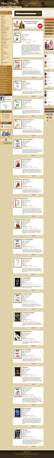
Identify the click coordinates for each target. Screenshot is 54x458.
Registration (7, 7)
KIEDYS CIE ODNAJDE (27, 139)
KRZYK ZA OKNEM (26, 349)
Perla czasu (25, 429)
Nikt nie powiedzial (26, 408)
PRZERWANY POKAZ (27, 331)
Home (3, 7)
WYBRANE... (49, 58)
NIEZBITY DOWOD (26, 219)
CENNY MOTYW (26, 179)
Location (18, 7)
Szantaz (48, 94)
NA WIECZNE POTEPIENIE (28, 312)
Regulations (25, 451)
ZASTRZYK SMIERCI (27, 100)
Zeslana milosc (49, 91)
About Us (29, 451)
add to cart (34, 77)
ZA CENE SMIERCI (26, 278)
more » (49, 68)
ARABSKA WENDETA (48, 77)
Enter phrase (18, 12)
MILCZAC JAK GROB (27, 258)
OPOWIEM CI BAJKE (27, 293)
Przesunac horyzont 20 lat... (49, 102)
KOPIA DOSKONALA (27, 159)
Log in (52, 7)
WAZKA (24, 81)
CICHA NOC (25, 198)
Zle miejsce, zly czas (27, 387)
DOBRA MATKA (25, 60)
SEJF (48, 55)
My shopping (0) (49, 13)
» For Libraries (49, 111)
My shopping (13, 7)
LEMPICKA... (49, 73)
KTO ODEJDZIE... (50, 83)
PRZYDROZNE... (49, 65)
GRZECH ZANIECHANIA (27, 119)
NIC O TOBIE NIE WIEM (27, 239)
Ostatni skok (25, 367)
